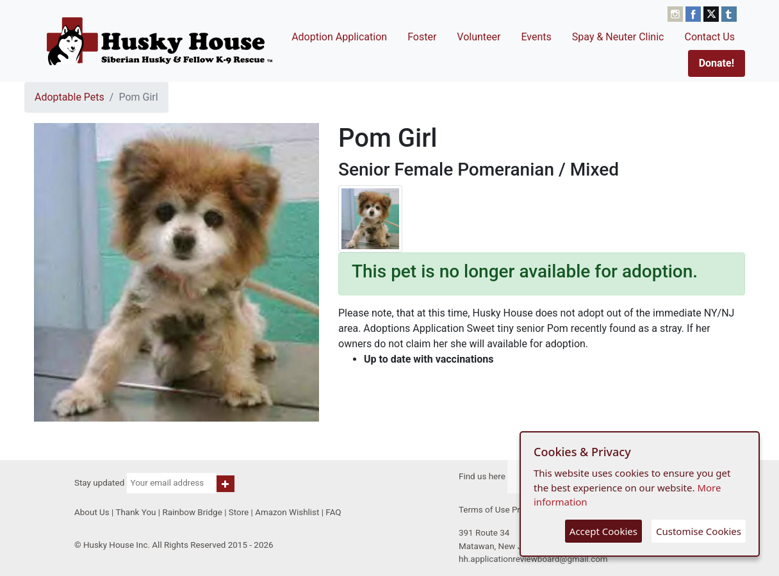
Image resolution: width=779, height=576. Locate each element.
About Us (92, 512)
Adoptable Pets (69, 97)
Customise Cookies (698, 531)
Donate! (716, 63)
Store (239, 512)
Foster (421, 37)
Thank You (135, 512)
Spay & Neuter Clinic (618, 37)
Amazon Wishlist (287, 512)
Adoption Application (339, 37)
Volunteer (478, 37)
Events (536, 37)
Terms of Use (484, 509)
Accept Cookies (603, 531)
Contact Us (709, 37)
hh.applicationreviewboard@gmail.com (533, 559)
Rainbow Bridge (192, 512)
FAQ (333, 512)
